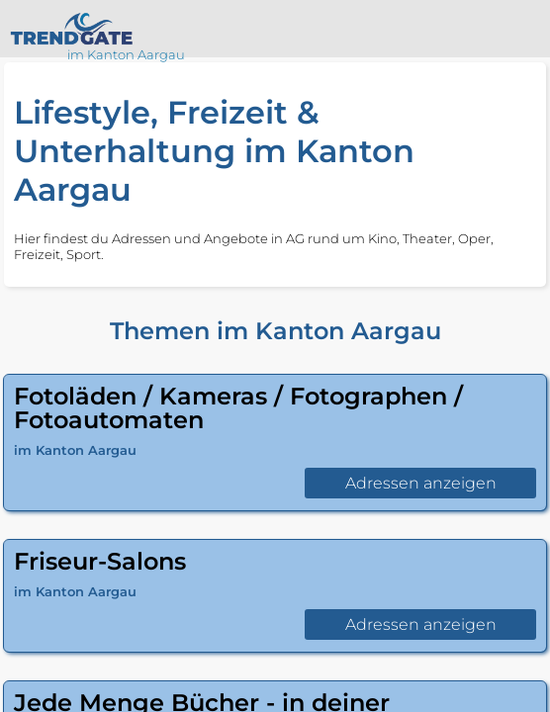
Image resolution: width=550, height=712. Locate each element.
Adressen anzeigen (421, 483)
